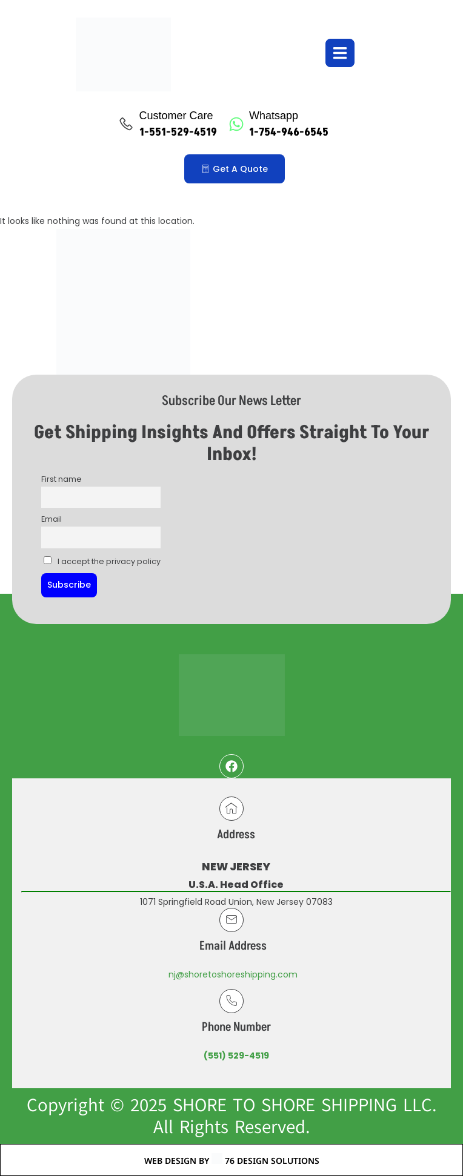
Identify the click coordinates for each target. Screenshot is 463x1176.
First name (61, 479)
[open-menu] (340, 53)
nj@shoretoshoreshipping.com (233, 974)
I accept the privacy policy (102, 561)
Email (51, 519)
